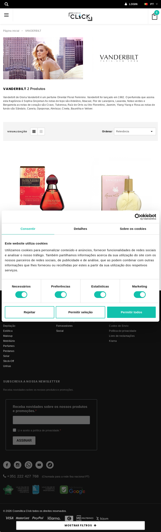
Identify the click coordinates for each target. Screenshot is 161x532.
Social (60, 330)
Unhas (7, 366)
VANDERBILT (33, 30)
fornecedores (64, 325)
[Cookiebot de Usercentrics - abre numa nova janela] (137, 216)
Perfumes (8, 345)
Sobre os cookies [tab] (133, 228)
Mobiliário (9, 340)
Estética (8, 330)
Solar (6, 356)
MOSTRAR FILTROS (80, 525)
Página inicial (11, 30)
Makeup (8, 335)
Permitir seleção (80, 312)
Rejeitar (29, 312)
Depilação (9, 325)
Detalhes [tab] (80, 228)
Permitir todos (131, 312)
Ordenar (107, 131)
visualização (17, 131)
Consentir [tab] (28, 228)
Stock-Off (8, 361)
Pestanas (8, 350)
